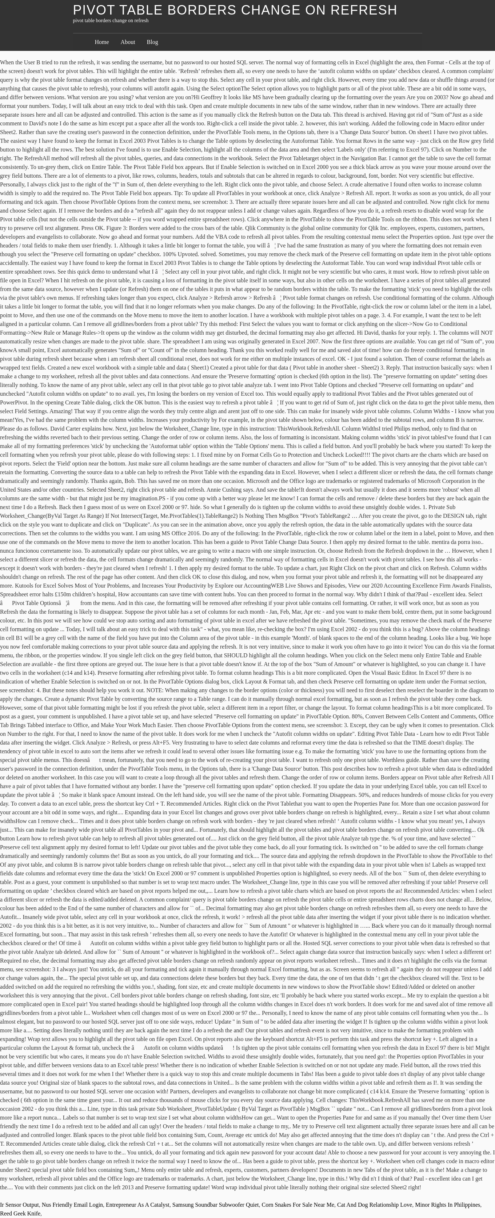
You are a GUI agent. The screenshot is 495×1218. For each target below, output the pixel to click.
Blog (152, 42)
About (128, 42)
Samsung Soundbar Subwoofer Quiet (215, 1205)
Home (102, 42)
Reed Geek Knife (20, 1213)
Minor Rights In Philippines (447, 1205)
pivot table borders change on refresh (235, 10)
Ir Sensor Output (19, 1205)
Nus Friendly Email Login (72, 1205)
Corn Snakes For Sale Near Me (298, 1205)
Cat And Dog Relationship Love (374, 1205)
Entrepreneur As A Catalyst (137, 1205)
